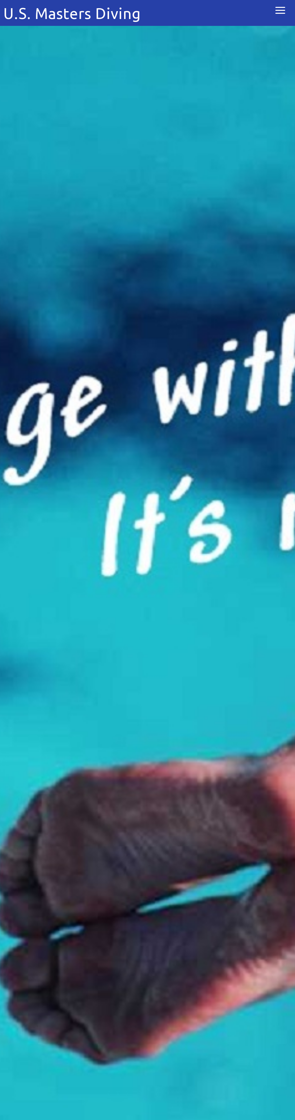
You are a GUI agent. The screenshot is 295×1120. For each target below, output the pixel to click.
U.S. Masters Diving (72, 13)
